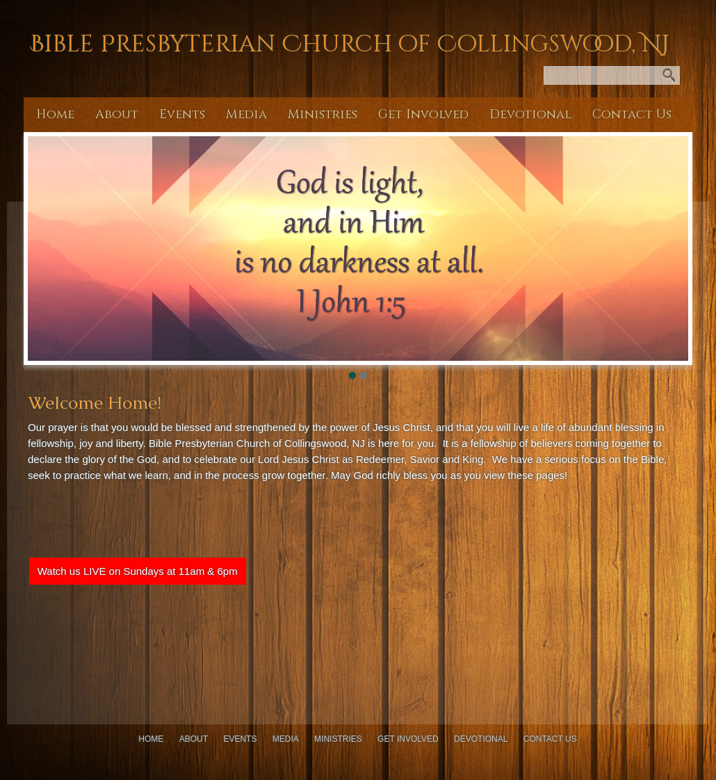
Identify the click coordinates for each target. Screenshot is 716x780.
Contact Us (632, 114)
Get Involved (423, 114)
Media (246, 114)
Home (55, 114)
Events (182, 114)
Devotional (530, 114)
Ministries (322, 114)
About (116, 114)
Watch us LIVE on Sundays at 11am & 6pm (138, 571)
